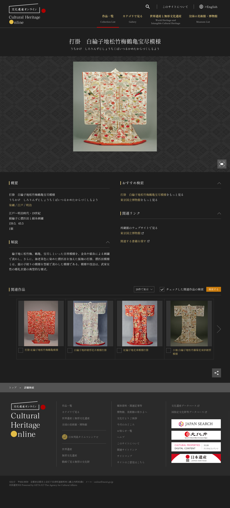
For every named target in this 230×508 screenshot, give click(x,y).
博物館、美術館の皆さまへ (132, 412)
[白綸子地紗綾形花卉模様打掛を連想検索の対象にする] (70, 350)
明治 (29, 205)
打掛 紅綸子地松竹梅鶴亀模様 (41, 350)
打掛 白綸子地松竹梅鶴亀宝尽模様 (143, 194)
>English (208, 6)
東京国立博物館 (130, 200)
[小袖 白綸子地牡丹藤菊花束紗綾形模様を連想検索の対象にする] (168, 350)
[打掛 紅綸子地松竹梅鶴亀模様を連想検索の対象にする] (20, 350)
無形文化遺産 (69, 455)
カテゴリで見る (133, 19)
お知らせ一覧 (124, 431)
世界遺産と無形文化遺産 (165, 19)
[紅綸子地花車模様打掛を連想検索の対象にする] (119, 350)
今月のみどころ (126, 424)
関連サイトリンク (127, 449)
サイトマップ (124, 456)
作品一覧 (107, 19)
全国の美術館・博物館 (203, 19)
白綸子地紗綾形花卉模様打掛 (90, 350)
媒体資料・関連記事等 (129, 405)
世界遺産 (67, 449)
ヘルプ (121, 437)
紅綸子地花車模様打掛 (136, 350)
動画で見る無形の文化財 (76, 461)
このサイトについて (175, 6)
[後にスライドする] (217, 329)
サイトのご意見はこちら (131, 462)
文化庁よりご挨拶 (127, 418)
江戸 (20, 205)
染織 (12, 205)
